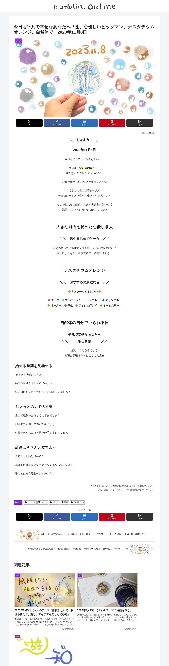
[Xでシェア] (37, 123)
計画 (65, 502)
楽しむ (54, 502)
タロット (30, 502)
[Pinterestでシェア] (108, 123)
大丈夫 (42, 502)
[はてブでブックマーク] (84, 123)
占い (18, 502)
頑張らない (77, 502)
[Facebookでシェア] (60, 123)
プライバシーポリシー (101, 655)
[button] (132, 123)
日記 (76, 655)
